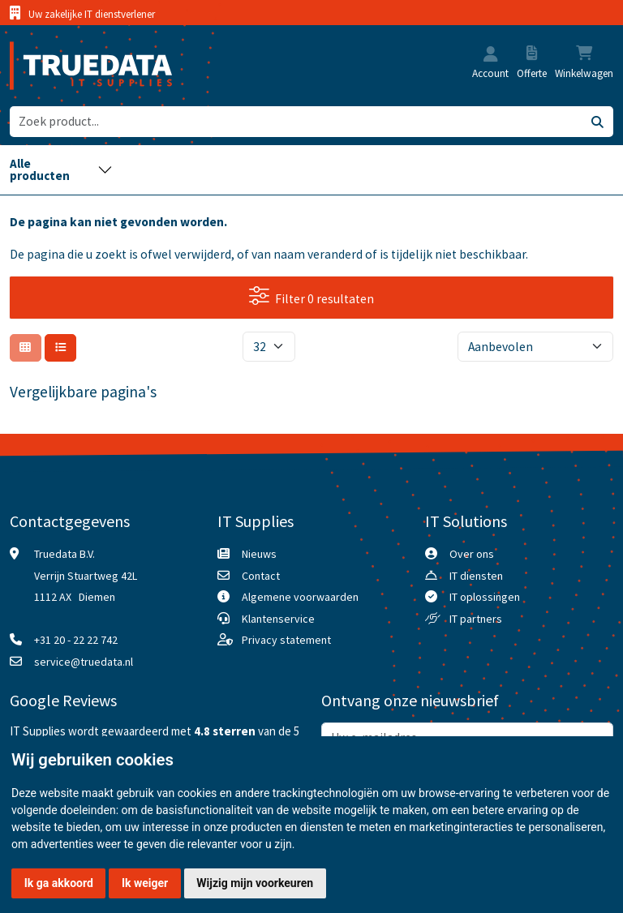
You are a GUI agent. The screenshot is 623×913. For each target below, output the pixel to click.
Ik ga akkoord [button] (58, 883)
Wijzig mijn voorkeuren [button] (254, 883)
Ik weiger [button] (145, 883)
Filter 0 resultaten (312, 296)
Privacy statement (286, 639)
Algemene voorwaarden (300, 596)
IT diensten (476, 575)
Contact (261, 575)
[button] (491, 55)
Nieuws (259, 554)
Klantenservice (278, 618)
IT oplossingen (484, 596)
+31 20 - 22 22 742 (76, 639)
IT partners (475, 618)
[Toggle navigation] (61, 170)
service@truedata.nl (83, 661)
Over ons (471, 554)
